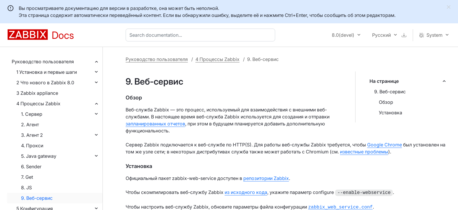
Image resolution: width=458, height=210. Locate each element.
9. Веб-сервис (37, 198)
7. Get (27, 177)
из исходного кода (246, 192)
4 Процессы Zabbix (38, 103)
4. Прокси (32, 145)
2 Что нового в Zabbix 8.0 (45, 82)
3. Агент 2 (32, 135)
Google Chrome (384, 145)
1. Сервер (31, 114)
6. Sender (31, 166)
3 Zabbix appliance (37, 93)
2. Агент (30, 124)
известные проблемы (364, 152)
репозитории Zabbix (266, 178)
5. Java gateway (38, 156)
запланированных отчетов (155, 124)
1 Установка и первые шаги (46, 72)
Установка (390, 113)
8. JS (26, 187)
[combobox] (201, 35)
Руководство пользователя (43, 61)
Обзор (386, 102)
